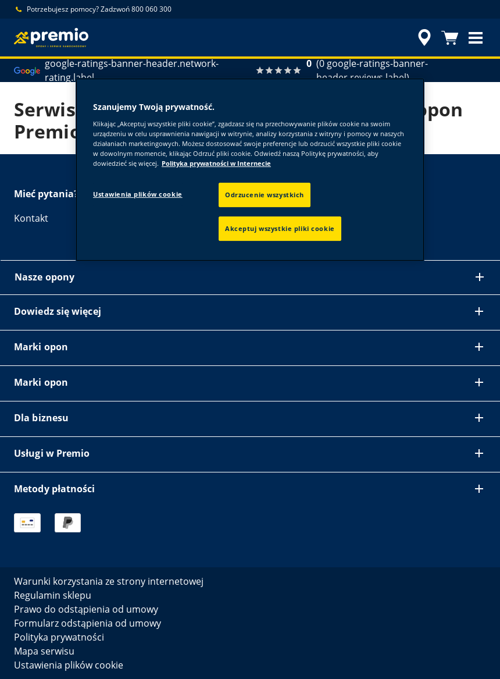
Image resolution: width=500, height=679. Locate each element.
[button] (475, 37)
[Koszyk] (450, 37)
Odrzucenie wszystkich (264, 194)
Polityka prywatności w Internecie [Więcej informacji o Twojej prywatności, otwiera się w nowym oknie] (216, 163)
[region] (250, 169)
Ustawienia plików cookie (138, 194)
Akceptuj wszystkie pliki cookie (280, 228)
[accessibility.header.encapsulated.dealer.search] (422, 37)
